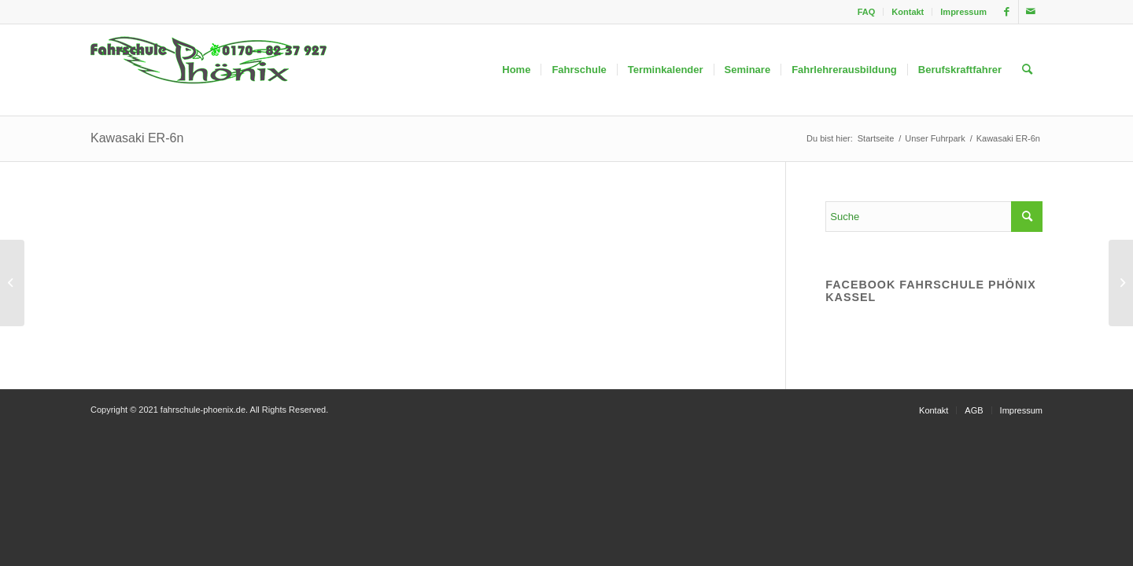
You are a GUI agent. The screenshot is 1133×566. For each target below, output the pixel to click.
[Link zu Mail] (1031, 12)
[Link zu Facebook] (1006, 12)
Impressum (963, 12)
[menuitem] (867, 12)
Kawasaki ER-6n (136, 138)
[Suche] (1027, 70)
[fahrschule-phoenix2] (208, 70)
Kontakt (907, 12)
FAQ (867, 12)
